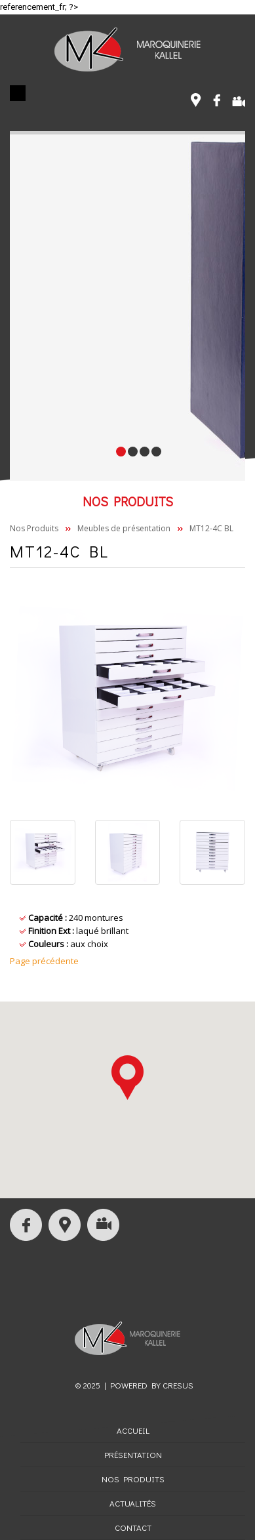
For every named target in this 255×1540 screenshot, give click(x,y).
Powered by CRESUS (151, 1384)
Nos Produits (34, 528)
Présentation (133, 1454)
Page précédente (44, 961)
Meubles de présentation (123, 528)
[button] (127, 1077)
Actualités (132, 1503)
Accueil (133, 1430)
